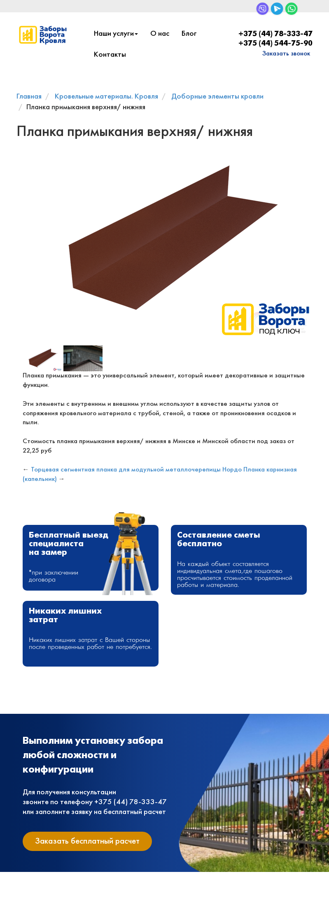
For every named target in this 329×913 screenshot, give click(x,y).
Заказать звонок (286, 54)
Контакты (110, 54)
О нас (159, 33)
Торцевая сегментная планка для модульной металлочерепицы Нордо (136, 470)
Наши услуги (116, 33)
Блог (189, 33)
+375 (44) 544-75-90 (275, 43)
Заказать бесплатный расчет (87, 841)
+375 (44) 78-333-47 (275, 34)
